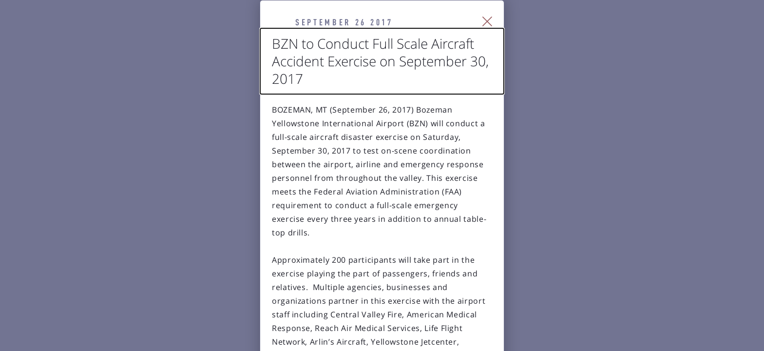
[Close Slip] (599, 34)
